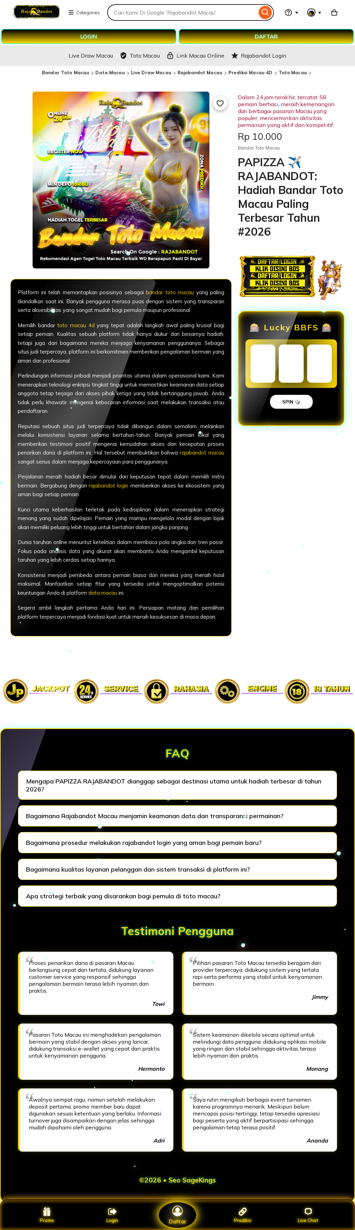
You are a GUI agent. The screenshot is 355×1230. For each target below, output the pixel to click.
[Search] (265, 12)
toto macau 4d (75, 325)
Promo (47, 1215)
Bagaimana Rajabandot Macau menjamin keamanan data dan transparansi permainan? (155, 816)
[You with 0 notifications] (314, 12)
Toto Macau (293, 72)
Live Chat (308, 1215)
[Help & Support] (291, 12)
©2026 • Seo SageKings (177, 1180)
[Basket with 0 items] (334, 12)
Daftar (177, 1214)
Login (112, 1215)
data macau (102, 592)
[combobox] (182, 12)
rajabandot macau (202, 452)
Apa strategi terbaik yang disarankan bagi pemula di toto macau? (123, 896)
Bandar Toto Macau (65, 72)
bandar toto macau (170, 292)
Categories (84, 12)
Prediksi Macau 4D (250, 72)
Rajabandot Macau (200, 72)
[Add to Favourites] (220, 103)
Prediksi (242, 1215)
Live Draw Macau (151, 72)
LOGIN (88, 36)
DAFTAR (266, 36)
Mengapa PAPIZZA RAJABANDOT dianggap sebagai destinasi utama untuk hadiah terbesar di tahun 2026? (173, 785)
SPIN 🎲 (291, 402)
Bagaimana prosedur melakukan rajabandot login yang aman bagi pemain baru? (144, 843)
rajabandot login (108, 485)
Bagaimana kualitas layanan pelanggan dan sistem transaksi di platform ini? (138, 869)
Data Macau (109, 72)
